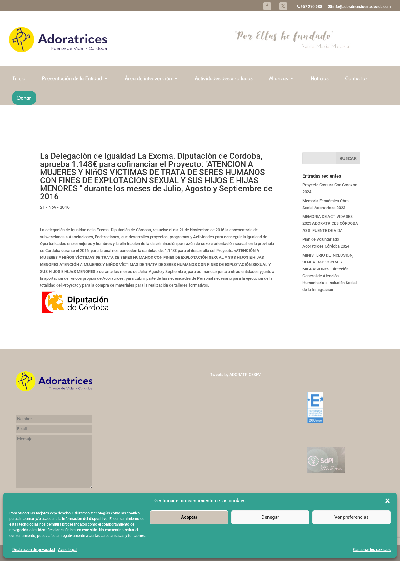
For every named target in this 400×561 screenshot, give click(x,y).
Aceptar (189, 517)
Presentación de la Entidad (72, 108)
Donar (24, 127)
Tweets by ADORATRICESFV (235, 374)
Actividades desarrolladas (223, 108)
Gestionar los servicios (372, 550)
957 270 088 (309, 7)
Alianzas (278, 108)
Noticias (319, 108)
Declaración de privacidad (33, 550)
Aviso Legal (67, 550)
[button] (387, 501)
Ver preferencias (351, 517)
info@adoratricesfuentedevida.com (359, 7)
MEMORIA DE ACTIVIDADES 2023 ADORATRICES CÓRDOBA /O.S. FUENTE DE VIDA (330, 223)
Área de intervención (148, 108)
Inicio (18, 108)
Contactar (356, 108)
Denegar (270, 517)
